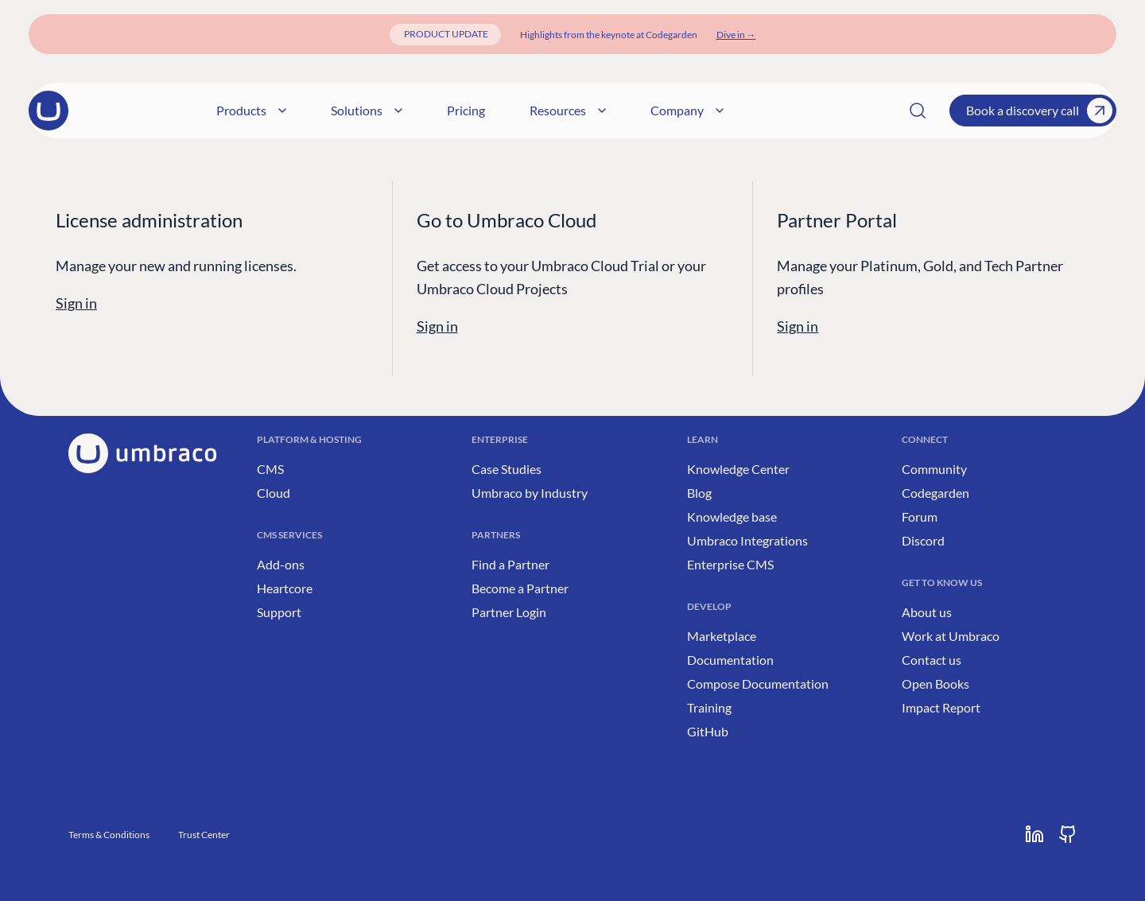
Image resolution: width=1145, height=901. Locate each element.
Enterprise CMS (730, 564)
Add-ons (281, 564)
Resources (708, 110)
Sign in (76, 303)
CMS (270, 468)
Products (391, 110)
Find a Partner (510, 564)
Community (934, 468)
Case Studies (506, 468)
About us (927, 611)
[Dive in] (736, 35)
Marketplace (721, 635)
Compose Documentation (758, 683)
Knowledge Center (738, 468)
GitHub (707, 731)
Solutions (506, 110)
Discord (923, 540)
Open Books (935, 683)
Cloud (273, 492)
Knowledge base (732, 516)
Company (827, 110)
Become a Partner (520, 588)
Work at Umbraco (950, 635)
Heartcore (284, 588)
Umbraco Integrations (747, 540)
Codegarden (935, 492)
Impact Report (941, 707)
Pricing (606, 110)
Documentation (730, 659)
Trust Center (204, 835)
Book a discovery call (1039, 110)
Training (709, 707)
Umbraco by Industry (530, 492)
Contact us (931, 659)
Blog (699, 492)
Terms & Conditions (108, 835)
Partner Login (509, 611)
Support (279, 611)
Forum (919, 516)
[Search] (917, 110)
